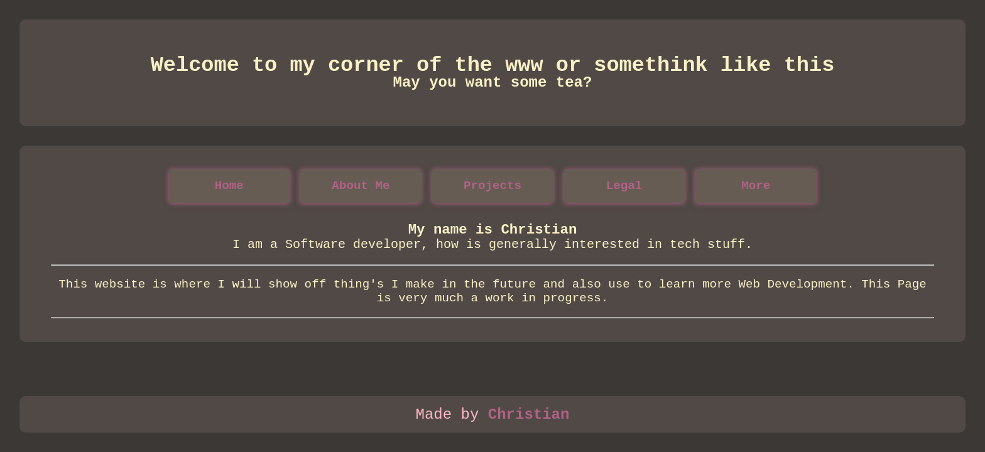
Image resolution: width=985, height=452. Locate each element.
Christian (529, 414)
